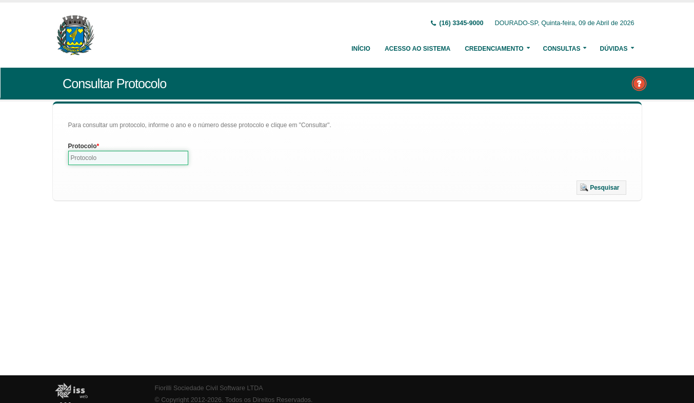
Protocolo (82, 146)
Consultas (562, 48)
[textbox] (128, 158)
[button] (601, 187)
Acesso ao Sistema (417, 48)
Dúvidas (613, 48)
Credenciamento (494, 48)
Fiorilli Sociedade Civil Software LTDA (209, 388)
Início (360, 48)
